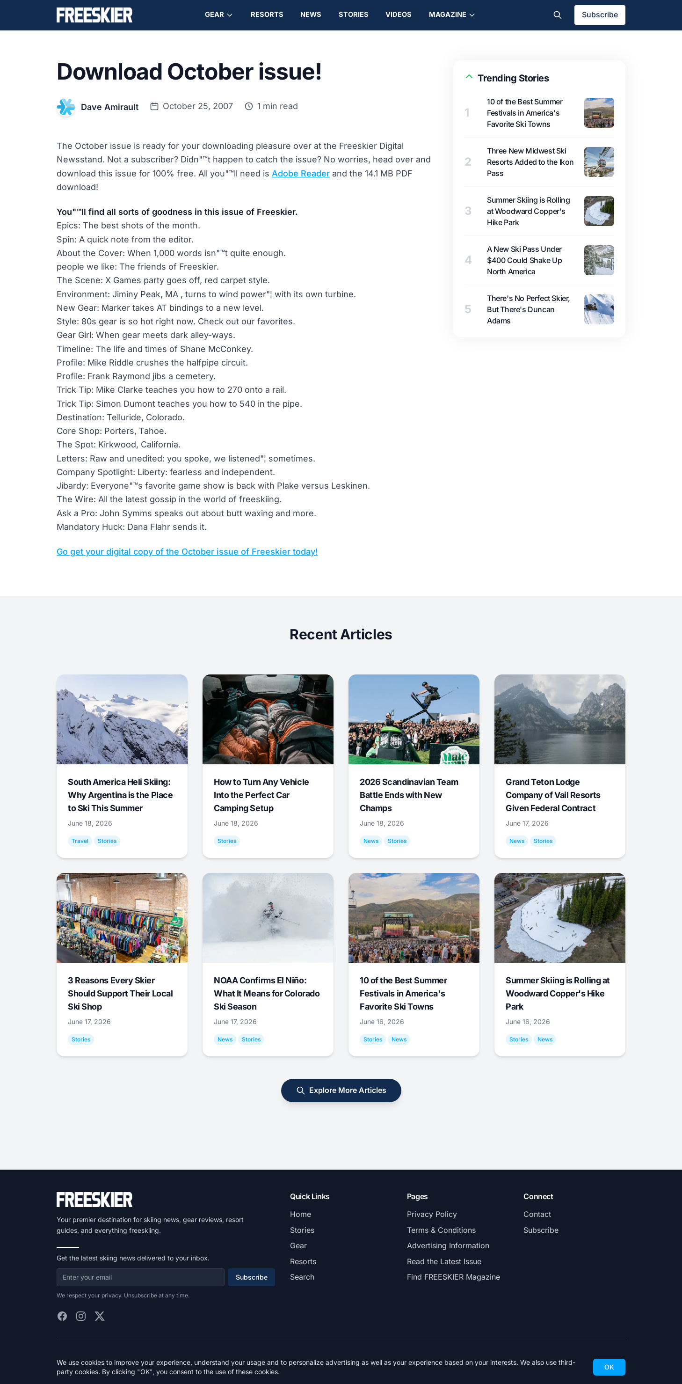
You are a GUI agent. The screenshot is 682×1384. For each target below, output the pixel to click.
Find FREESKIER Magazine (453, 1276)
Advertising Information (448, 1245)
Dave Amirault (109, 107)
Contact (537, 1214)
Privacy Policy (432, 1214)
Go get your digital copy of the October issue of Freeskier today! (187, 552)
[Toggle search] (557, 15)
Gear (219, 14)
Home (300, 1214)
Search (302, 1276)
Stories (354, 14)
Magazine (452, 14)
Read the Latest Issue (444, 1261)
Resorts (267, 14)
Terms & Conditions (441, 1230)
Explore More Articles (341, 1090)
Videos (398, 14)
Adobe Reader (301, 173)
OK (609, 1367)
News (310, 14)
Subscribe (600, 14)
